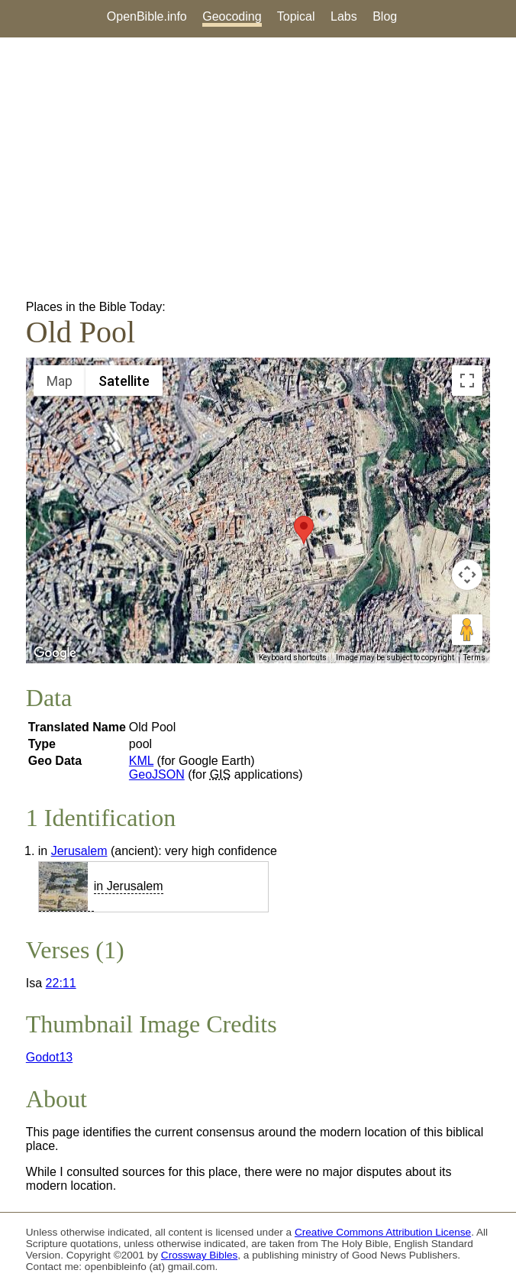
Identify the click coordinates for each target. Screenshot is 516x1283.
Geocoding (231, 16)
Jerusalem (79, 850)
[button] (304, 530)
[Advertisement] (258, 169)
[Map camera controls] (467, 574)
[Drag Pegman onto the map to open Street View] (467, 629)
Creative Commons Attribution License (383, 1232)
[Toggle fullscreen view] (467, 380)
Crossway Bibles (199, 1255)
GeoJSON (157, 774)
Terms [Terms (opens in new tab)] (474, 657)
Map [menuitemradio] (60, 381)
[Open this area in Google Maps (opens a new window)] (55, 653)
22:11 (61, 983)
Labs (344, 16)
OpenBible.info (147, 16)
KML (141, 760)
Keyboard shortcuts (293, 657)
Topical (296, 16)
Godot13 (49, 1057)
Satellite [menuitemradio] (124, 381)
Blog (384, 16)
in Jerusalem (128, 886)
